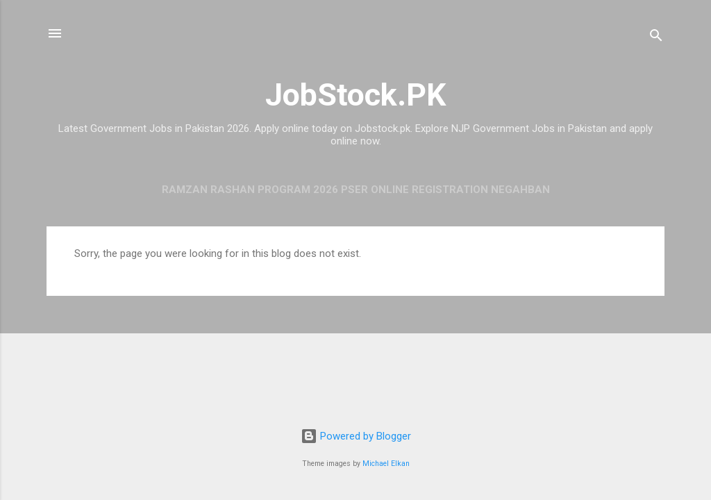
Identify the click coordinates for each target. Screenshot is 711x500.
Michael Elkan (386, 463)
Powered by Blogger (356, 436)
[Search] (656, 38)
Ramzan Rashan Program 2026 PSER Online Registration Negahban (356, 189)
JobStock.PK (355, 94)
